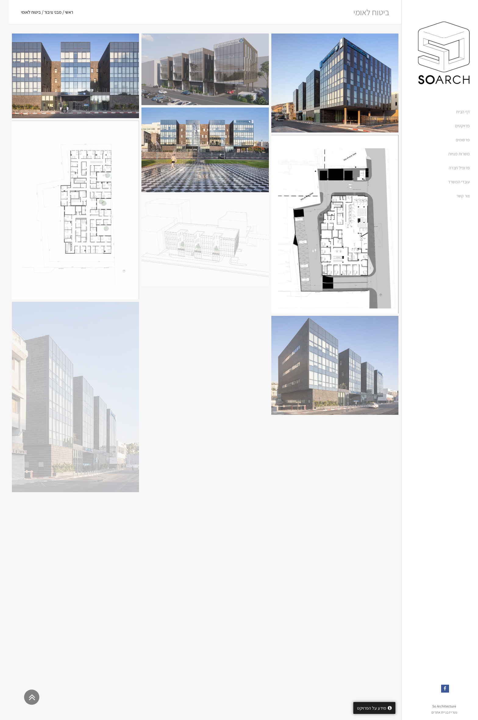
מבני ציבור (44, 12)
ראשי (60, 12)
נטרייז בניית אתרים (435, 712)
